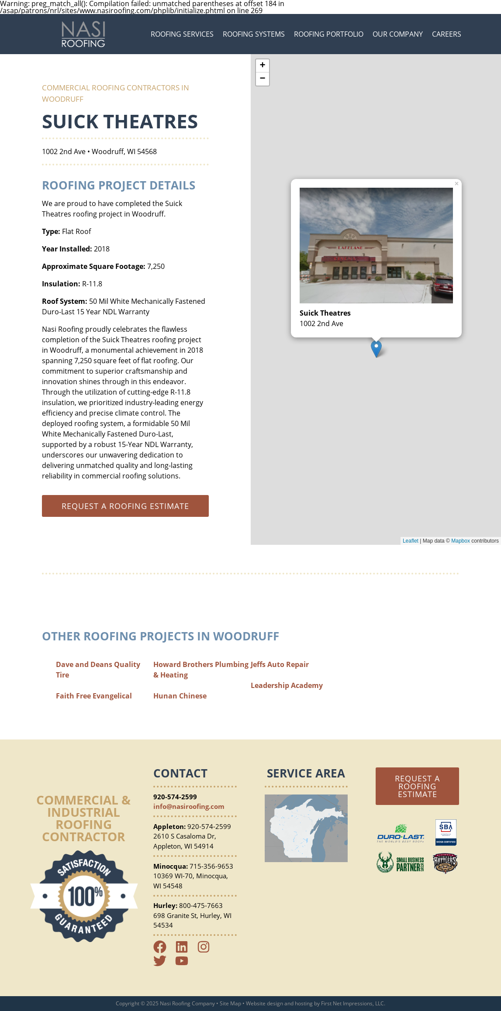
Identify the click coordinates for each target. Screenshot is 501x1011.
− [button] (262, 79)
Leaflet (410, 541)
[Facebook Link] (163, 951)
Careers (446, 34)
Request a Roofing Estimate (417, 786)
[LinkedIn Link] (185, 951)
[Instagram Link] (207, 951)
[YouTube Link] (185, 965)
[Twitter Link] (163, 965)
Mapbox (460, 541)
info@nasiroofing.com (189, 806)
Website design (264, 1003)
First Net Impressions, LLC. (353, 1003)
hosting (304, 1003)
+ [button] (262, 65)
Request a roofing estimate (125, 506)
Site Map (230, 1003)
